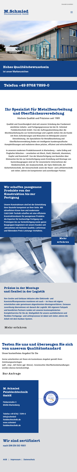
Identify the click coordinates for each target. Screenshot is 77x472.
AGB (5, 459)
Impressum (16, 459)
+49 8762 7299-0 (18, 414)
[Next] (73, 41)
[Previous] (3, 41)
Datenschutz (29, 459)
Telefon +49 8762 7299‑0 (26, 86)
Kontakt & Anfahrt (67, 4)
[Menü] (71, 12)
